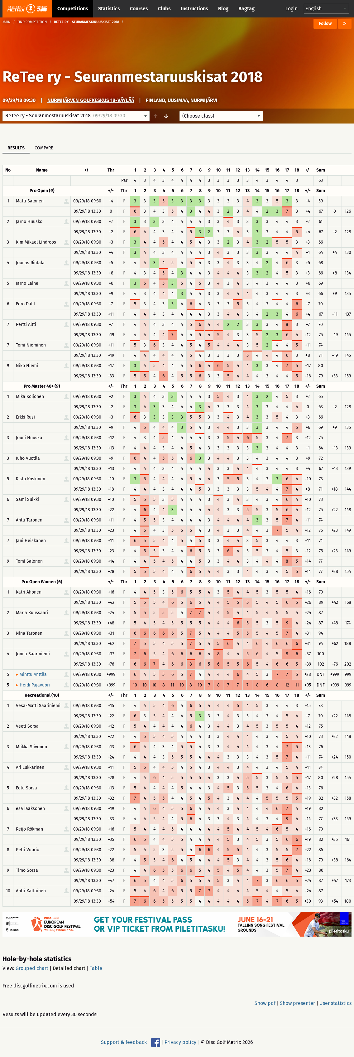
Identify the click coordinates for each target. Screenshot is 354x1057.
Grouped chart (32, 968)
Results (16, 148)
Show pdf (265, 1003)
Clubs (164, 9)
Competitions (72, 9)
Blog (223, 9)
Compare (44, 148)
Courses (139, 9)
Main (6, 22)
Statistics (109, 9)
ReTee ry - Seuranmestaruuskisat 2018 (132, 77)
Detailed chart (69, 968)
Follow (325, 23)
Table (96, 968)
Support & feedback (124, 1042)
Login (291, 9)
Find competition (32, 22)
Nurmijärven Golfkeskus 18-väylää (90, 100)
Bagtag (246, 9)
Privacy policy (180, 1042)
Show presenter (297, 1003)
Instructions (194, 9)
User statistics (335, 1003)
